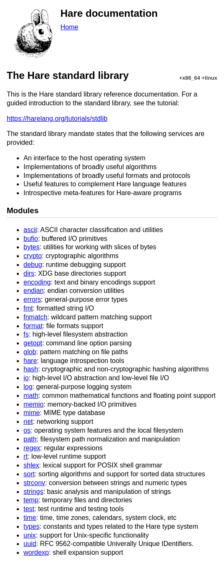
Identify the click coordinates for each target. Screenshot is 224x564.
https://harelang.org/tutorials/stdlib (57, 118)
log (27, 386)
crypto (32, 255)
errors (32, 299)
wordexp (36, 552)
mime (31, 412)
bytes (31, 247)
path (29, 439)
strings (33, 491)
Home (69, 27)
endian (33, 290)
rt (25, 456)
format (32, 325)
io (26, 377)
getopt (32, 343)
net (28, 421)
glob (29, 351)
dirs (28, 273)
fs (26, 334)
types (31, 526)
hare (30, 360)
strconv (34, 482)
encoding (37, 282)
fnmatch (35, 317)
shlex (31, 465)
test (28, 508)
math (31, 395)
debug (32, 264)
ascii (30, 229)
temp (31, 500)
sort (29, 474)
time (29, 517)
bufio (30, 238)
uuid (29, 543)
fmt (28, 308)
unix (29, 535)
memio (33, 404)
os (27, 430)
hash (30, 369)
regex (31, 448)
